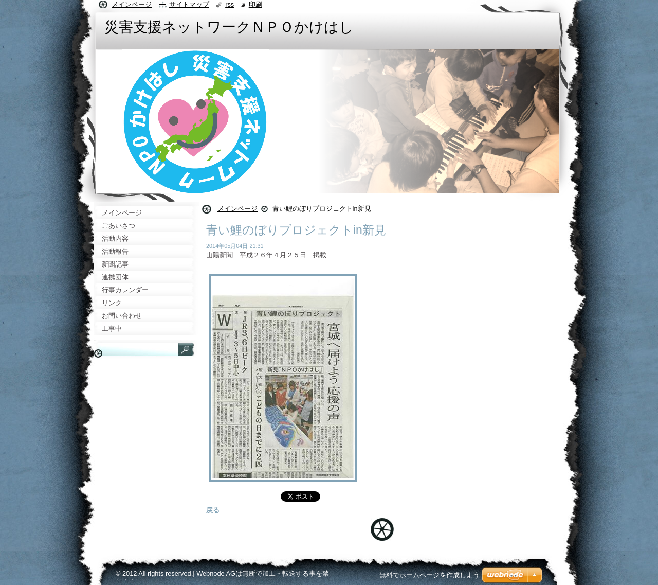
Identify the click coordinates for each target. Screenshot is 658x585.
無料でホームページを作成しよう (429, 575)
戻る (213, 510)
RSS (229, 4)
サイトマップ (189, 4)
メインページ (237, 208)
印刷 (255, 4)
